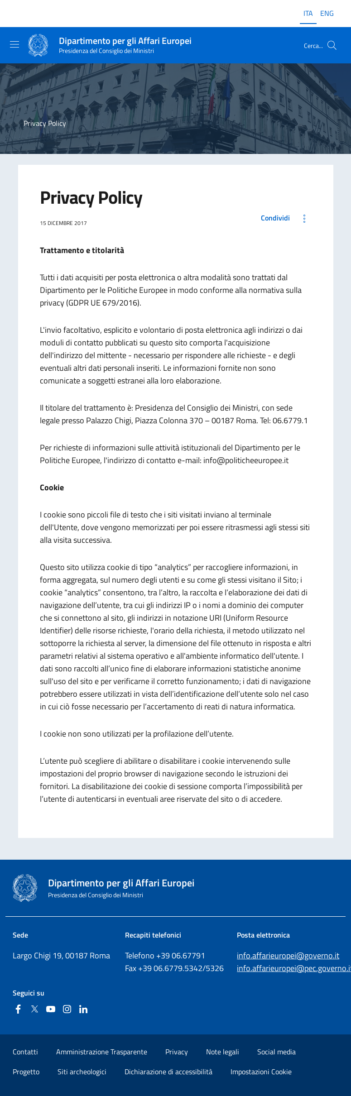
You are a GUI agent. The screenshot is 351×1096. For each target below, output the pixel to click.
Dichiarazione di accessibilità (168, 1071)
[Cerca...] (332, 45)
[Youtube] (50, 1010)
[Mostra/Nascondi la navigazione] (14, 44)
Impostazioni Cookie (261, 1071)
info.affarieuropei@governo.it (288, 955)
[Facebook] (18, 1010)
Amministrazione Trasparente (101, 1051)
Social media (276, 1051)
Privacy (176, 1051)
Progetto (26, 1071)
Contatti (25, 1051)
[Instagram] (67, 1010)
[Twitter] (34, 1010)
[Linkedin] (83, 1010)
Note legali (222, 1051)
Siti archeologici (82, 1071)
